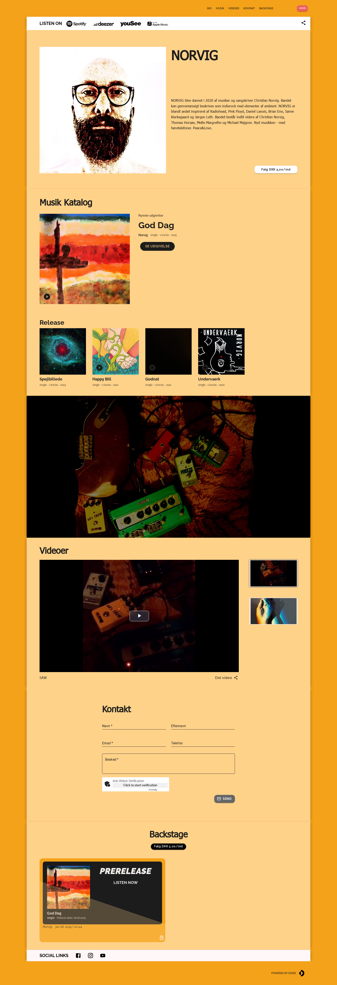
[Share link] (303, 23)
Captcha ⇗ (158, 790)
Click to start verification (140, 785)
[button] (157, 246)
